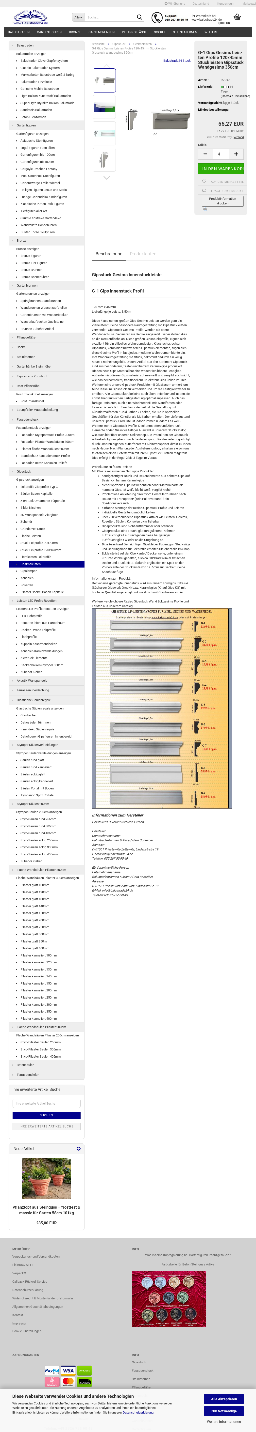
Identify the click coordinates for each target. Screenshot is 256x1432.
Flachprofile (26, 637)
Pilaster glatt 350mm (32, 941)
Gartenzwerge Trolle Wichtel (38, 183)
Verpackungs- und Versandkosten (36, 1256)
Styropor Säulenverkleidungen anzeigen (43, 753)
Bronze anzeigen (27, 249)
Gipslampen (26, 571)
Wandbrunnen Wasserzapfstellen (41, 307)
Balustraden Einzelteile (34, 82)
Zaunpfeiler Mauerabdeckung (35, 410)
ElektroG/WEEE (23, 1265)
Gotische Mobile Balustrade (37, 89)
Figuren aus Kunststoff (31, 376)
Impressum (20, 1323)
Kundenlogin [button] (225, 3)
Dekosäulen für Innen (33, 722)
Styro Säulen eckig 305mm (37, 847)
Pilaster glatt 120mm (32, 892)
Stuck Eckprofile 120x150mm (38, 550)
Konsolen (25, 578)
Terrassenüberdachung (31, 690)
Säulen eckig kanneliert (34, 781)
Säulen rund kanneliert (33, 767)
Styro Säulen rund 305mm (36, 826)
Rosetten (24, 585)
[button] (201, 3)
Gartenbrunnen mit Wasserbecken (42, 315)
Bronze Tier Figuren (31, 263)
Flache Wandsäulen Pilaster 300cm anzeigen (47, 878)
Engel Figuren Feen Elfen (35, 148)
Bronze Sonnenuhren (32, 277)
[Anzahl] (221, 154)
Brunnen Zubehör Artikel (35, 329)
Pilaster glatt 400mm (32, 948)
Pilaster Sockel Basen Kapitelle (40, 592)
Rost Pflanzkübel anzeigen (34, 394)
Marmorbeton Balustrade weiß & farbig (45, 75)
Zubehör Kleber (29, 672)
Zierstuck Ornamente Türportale (40, 501)
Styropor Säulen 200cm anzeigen (39, 812)
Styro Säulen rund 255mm (36, 819)
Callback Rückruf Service (29, 1281)
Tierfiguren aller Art (31, 211)
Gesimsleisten (28, 564)
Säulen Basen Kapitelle (34, 493)
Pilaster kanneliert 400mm (36, 1018)
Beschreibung (109, 253)
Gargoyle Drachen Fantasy (36, 169)
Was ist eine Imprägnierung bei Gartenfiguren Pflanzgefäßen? (188, 1255)
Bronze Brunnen (29, 270)
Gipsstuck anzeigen (30, 479)
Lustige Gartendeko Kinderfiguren (41, 197)
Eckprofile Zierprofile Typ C (37, 487)
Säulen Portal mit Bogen (35, 788)
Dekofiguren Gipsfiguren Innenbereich (44, 736)
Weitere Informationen (224, 1422)
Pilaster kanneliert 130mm (36, 969)
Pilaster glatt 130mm (32, 899)
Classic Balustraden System (38, 68)
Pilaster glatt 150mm (32, 913)
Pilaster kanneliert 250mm (36, 997)
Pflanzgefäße (134, 32)
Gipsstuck (22, 471)
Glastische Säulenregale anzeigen (40, 708)
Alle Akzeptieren (224, 1399)
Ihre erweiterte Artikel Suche (46, 1126)
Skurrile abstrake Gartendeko (38, 218)
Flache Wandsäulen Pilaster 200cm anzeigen (47, 1035)
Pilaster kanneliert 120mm (36, 962)
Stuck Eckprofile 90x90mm (37, 543)
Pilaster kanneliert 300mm (36, 1004)
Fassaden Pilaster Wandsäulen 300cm (45, 442)
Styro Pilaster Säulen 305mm (38, 1049)
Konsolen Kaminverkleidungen (39, 651)
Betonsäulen (23, 1065)
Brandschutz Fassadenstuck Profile (43, 456)
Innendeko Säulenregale (35, 729)
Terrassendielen (26, 1075)
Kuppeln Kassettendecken (36, 644)
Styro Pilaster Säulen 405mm (38, 1056)
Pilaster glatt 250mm (32, 927)
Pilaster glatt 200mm (32, 920)
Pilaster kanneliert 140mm (36, 976)
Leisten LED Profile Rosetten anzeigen (42, 609)
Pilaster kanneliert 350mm (36, 1011)
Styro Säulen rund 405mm (36, 833)
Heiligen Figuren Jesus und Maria (41, 190)
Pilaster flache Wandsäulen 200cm (42, 449)
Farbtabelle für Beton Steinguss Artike (187, 1264)
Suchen (46, 1115)
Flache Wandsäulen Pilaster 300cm (39, 870)
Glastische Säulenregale (32, 700)
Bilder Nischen (28, 507)
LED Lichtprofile (29, 616)
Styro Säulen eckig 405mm (37, 854)
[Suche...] (78, 17)
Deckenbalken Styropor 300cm (39, 665)
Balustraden (19, 32)
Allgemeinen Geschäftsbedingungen (37, 1307)
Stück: (202, 145)
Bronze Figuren (28, 256)
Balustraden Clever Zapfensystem (42, 60)
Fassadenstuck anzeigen (33, 428)
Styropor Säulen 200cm (31, 804)
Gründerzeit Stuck (30, 529)
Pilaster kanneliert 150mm (36, 983)
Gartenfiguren (49, 32)
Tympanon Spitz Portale (34, 795)
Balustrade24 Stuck (177, 60)
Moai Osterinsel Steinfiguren (38, 176)
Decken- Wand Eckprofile (36, 630)
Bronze (75, 32)
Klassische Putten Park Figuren (40, 204)
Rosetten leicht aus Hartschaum (40, 623)
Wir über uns (175, 3)
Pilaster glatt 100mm (32, 885)
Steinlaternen (185, 32)
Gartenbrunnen (101, 32)
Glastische (25, 715)
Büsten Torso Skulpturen (35, 232)
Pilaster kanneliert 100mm (36, 955)
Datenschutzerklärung (138, 1412)
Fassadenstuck (25, 419)
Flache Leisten (28, 536)
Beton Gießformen (31, 117)
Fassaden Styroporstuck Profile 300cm (45, 435)
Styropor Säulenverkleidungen (35, 745)
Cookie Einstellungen (26, 1331)
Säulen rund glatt (30, 760)
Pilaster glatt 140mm (32, 906)
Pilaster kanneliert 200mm (36, 990)
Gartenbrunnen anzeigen (33, 293)
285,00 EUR (46, 1223)
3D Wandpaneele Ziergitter (37, 515)
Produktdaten (143, 253)
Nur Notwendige (224, 1411)
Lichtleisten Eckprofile (33, 557)
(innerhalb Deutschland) (235, 96)
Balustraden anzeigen (31, 54)
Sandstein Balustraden (34, 110)
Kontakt (17, 1315)
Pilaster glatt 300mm (32, 934)
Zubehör (24, 522)
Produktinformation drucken (222, 201)
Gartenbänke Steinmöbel (32, 366)
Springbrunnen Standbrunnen (38, 301)
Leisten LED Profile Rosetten (34, 600)
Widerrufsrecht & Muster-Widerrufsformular (42, 1298)
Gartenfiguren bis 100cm (35, 154)
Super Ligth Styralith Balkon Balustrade (45, 103)
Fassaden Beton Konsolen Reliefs (42, 463)
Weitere (211, 32)
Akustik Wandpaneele (30, 680)
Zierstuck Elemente (32, 658)
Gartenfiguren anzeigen (32, 134)
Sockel (160, 32)
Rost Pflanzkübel (26, 386)
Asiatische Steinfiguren (34, 140)
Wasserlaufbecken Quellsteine (40, 321)
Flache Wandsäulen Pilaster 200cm (39, 1027)
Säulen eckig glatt (30, 774)
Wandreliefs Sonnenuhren (36, 225)
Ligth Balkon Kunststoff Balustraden (43, 96)
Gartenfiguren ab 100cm (35, 162)
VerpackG (19, 1273)
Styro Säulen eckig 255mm (37, 840)
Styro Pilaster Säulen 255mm (38, 1042)
